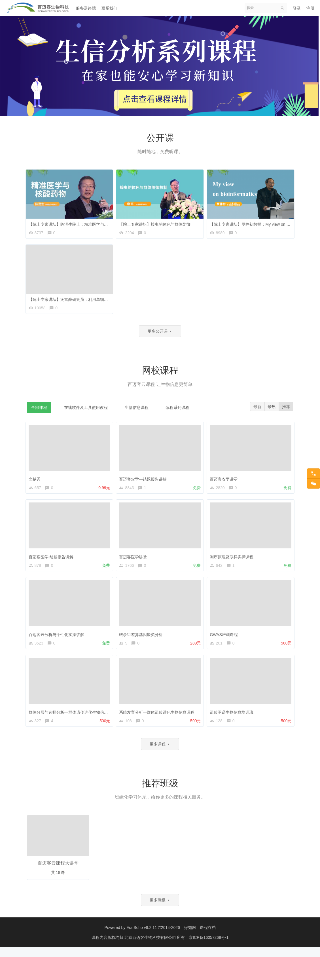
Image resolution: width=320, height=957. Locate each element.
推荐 (286, 410)
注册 (310, 8)
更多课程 (160, 752)
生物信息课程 (137, 411)
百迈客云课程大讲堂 (58, 871)
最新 (256, 410)
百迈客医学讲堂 (134, 559)
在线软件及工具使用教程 (86, 411)
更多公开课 (160, 334)
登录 (297, 8)
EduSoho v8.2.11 (141, 937)
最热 (271, 410)
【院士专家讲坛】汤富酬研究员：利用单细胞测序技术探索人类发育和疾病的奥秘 (101, 299)
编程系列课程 (177, 411)
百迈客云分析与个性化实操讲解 (58, 639)
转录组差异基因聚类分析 (142, 639)
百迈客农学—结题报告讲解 (144, 481)
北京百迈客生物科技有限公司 (150, 947)
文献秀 (36, 481)
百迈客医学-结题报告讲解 (52, 559)
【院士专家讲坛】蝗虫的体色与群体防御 (156, 222)
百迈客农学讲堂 (225, 481)
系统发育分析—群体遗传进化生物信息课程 (158, 717)
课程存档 (208, 937)
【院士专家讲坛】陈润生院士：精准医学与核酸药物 (75, 222)
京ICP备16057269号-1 (208, 947)
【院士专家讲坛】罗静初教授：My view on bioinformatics (261, 222)
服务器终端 (86, 8)
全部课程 (39, 411)
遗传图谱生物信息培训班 (233, 717)
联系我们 (109, 8)
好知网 (190, 937)
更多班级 (160, 909)
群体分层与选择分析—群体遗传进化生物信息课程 (73, 717)
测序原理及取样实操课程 (233, 559)
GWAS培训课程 (225, 639)
